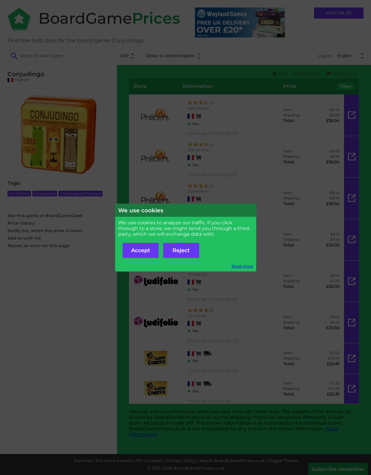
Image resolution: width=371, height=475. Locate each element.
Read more (242, 266)
